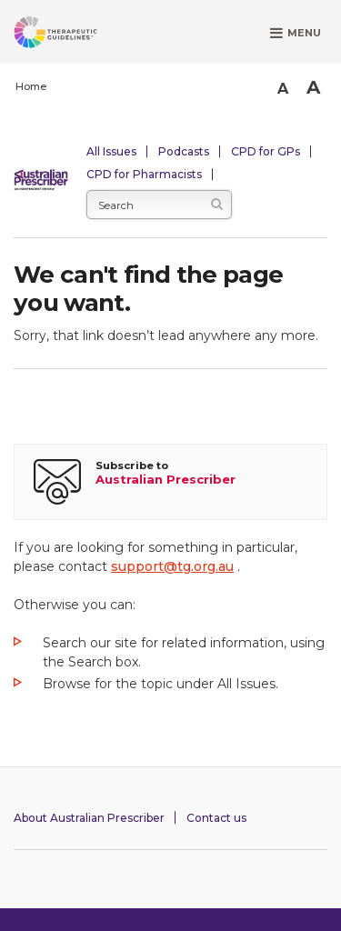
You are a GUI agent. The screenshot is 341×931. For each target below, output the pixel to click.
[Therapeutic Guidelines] (77, 35)
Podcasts (183, 151)
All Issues (111, 151)
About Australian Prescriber (89, 818)
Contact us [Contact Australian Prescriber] (216, 818)
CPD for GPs (265, 151)
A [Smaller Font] (282, 88)
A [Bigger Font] (313, 87)
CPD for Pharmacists (144, 174)
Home (30, 86)
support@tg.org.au (172, 566)
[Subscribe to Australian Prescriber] (170, 482)
